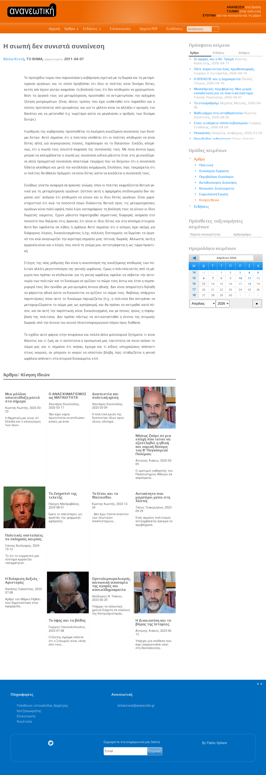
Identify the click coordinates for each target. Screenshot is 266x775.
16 (194, 284)
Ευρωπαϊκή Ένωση (213, 194)
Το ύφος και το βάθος (67, 620)
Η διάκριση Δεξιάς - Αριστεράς (22, 580)
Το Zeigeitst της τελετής (63, 495)
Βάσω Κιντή (13, 59)
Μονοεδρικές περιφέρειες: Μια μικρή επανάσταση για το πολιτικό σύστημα (223, 93)
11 (249, 278)
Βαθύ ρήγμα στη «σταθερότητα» (225, 115)
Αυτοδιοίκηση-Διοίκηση (217, 183)
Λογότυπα (24, 722)
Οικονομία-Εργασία (214, 171)
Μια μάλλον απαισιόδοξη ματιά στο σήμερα (22, 397)
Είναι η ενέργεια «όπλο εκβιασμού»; (227, 125)
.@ (136, 706)
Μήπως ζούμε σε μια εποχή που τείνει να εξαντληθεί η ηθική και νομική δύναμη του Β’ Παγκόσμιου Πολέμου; (153, 445)
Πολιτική (206, 165)
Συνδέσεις (172, 28)
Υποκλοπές (228, 133)
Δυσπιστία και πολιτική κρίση (105, 396)
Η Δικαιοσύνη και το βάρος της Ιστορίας (153, 622)
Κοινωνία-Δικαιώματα (216, 188)
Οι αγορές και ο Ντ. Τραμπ (220, 61)
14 (194, 272)
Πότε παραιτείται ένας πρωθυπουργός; (224, 71)
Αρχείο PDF (146, 28)
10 (240, 278)
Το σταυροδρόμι (228, 105)
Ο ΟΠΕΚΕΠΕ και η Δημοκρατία (223, 81)
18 (194, 295)
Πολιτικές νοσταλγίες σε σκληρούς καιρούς (24, 537)
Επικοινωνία (118, 28)
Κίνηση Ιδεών (209, 200)
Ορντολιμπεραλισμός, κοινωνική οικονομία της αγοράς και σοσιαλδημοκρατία (111, 584)
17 (194, 289)
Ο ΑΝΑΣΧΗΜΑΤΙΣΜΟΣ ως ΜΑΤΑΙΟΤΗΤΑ (67, 396)
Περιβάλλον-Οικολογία (216, 177)
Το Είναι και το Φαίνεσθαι (105, 495)
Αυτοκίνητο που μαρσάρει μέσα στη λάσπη (152, 497)
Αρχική (54, 29)
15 (194, 278)
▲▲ (259, 683)
